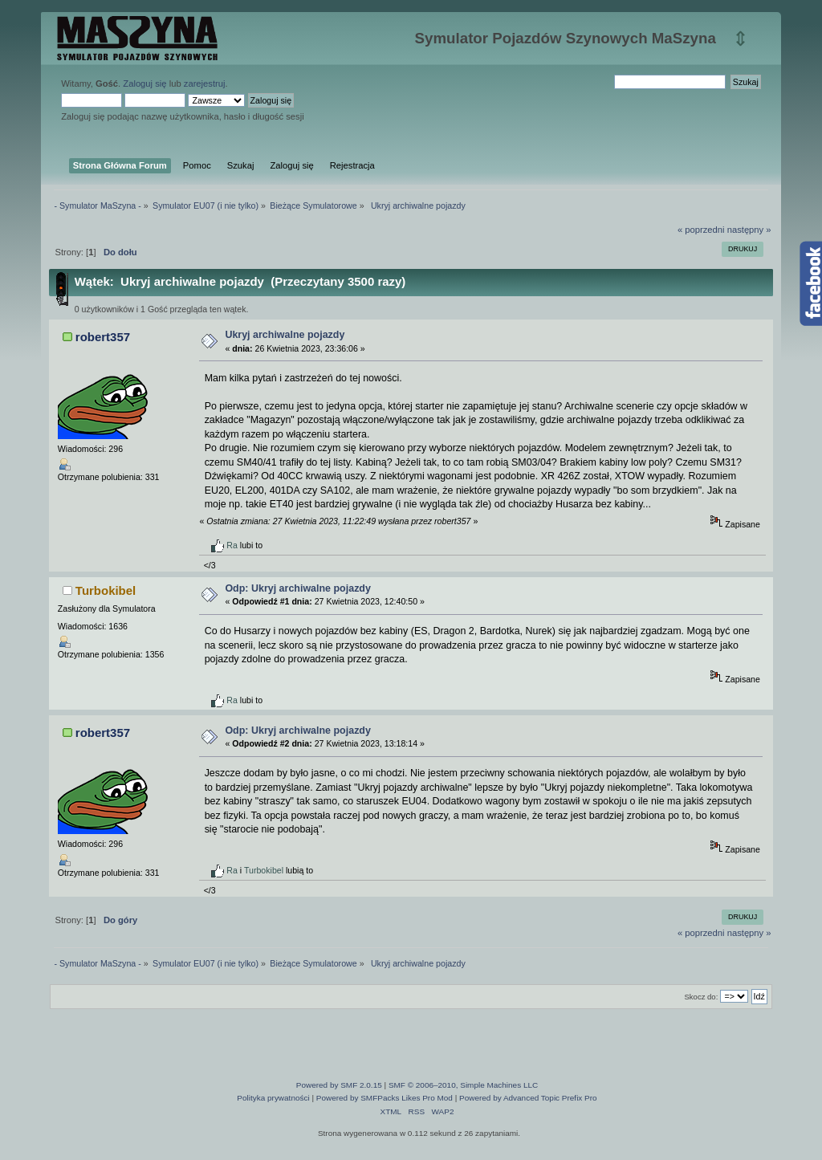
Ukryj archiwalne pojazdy (284, 334)
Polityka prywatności (273, 1097)
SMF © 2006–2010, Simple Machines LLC (463, 1085)
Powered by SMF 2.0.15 (339, 1085)
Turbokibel (105, 590)
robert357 (102, 337)
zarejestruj (205, 83)
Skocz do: (701, 996)
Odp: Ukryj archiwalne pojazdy (298, 588)
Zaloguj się (144, 83)
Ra (232, 545)
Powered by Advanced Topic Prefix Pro (528, 1097)
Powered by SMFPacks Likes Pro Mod (384, 1097)
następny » (749, 229)
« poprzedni (701, 229)
